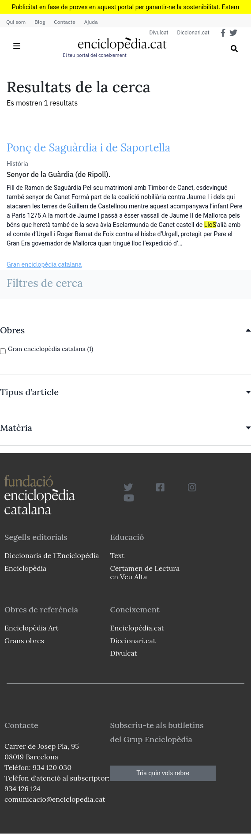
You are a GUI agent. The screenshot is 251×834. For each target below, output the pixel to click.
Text (117, 555)
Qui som (16, 22)
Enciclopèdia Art (31, 627)
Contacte (64, 22)
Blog (39, 22)
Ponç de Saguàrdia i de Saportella (88, 148)
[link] (125, 330)
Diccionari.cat (193, 33)
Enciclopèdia (25, 568)
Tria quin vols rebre (162, 773)
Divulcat (159, 33)
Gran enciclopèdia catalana (44, 264)
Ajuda (91, 22)
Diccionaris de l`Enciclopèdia (51, 555)
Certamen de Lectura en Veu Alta (145, 572)
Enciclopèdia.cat (137, 627)
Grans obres (24, 640)
